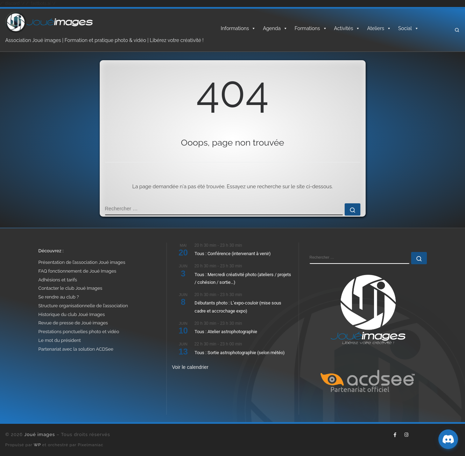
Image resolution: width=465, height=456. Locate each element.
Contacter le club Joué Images (70, 288)
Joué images (39, 434)
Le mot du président (59, 340)
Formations (311, 28)
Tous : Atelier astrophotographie (226, 331)
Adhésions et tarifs (57, 279)
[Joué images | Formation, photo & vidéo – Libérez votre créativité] (49, 22)
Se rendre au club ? (58, 297)
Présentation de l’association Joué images (81, 262)
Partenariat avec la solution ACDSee (75, 349)
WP (37, 444)
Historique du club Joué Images (71, 314)
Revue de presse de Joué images (73, 322)
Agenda (275, 28)
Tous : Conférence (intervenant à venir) (233, 253)
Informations (238, 28)
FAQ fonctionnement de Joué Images (77, 271)
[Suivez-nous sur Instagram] (406, 435)
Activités (347, 28)
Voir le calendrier (190, 367)
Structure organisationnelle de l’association (83, 305)
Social (408, 28)
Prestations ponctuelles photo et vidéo (78, 331)
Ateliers (379, 28)
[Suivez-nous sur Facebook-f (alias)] (395, 435)
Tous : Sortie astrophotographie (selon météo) (240, 352)
